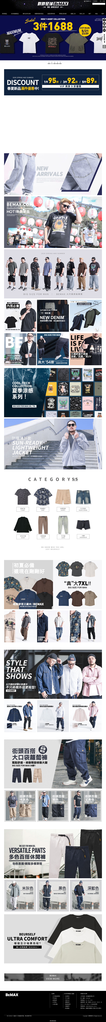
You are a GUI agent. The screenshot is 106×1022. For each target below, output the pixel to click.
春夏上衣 (73, 13)
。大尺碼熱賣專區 (56, 996)
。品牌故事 (54, 1000)
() (87, 1)
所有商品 (4, 13)
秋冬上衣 (82, 13)
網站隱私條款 (53, 1020)
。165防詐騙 (54, 1004)
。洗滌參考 (66, 1006)
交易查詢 (95, 1)
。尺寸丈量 (66, 998)
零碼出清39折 (63, 13)
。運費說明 (66, 1002)
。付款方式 (66, 1000)
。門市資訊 (54, 998)
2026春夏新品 (15, 13)
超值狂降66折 (51, 13)
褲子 (90, 13)
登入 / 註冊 (102, 1)
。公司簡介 (54, 1002)
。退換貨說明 (67, 1004)
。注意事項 (66, 996)
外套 (96, 13)
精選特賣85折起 (39, 13)
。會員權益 (66, 1008)
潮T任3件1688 (27, 13)
